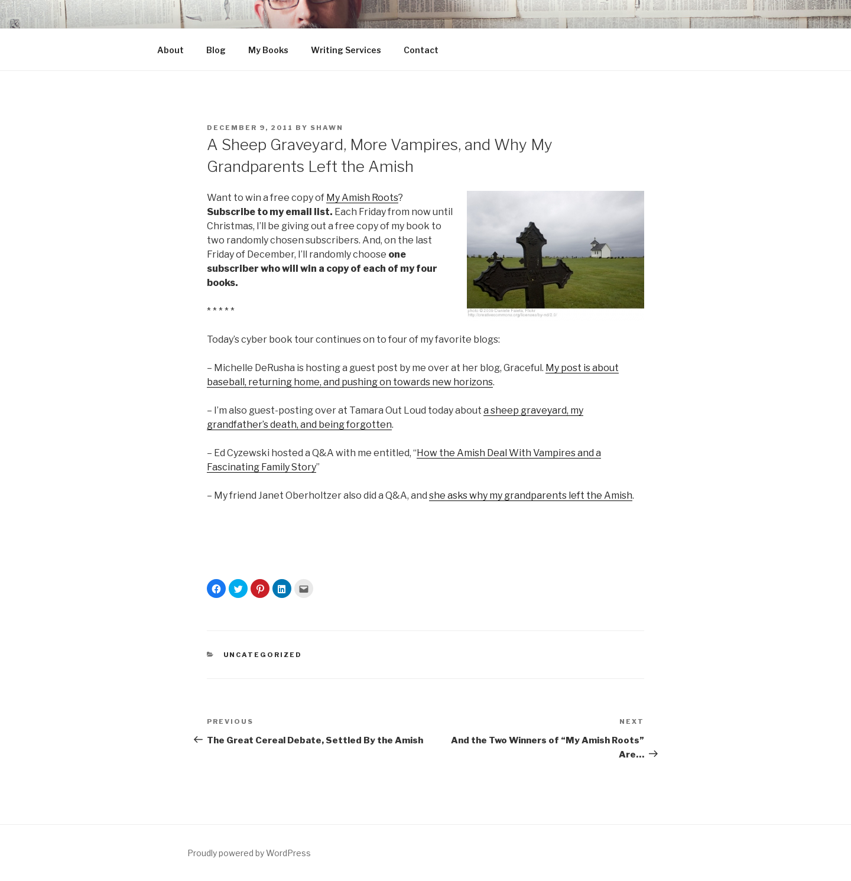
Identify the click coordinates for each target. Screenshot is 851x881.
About (170, 50)
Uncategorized (263, 655)
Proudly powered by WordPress (249, 853)
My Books (268, 50)
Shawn (326, 127)
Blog (216, 50)
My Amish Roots (362, 197)
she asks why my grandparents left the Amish (530, 495)
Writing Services (346, 50)
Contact (421, 50)
